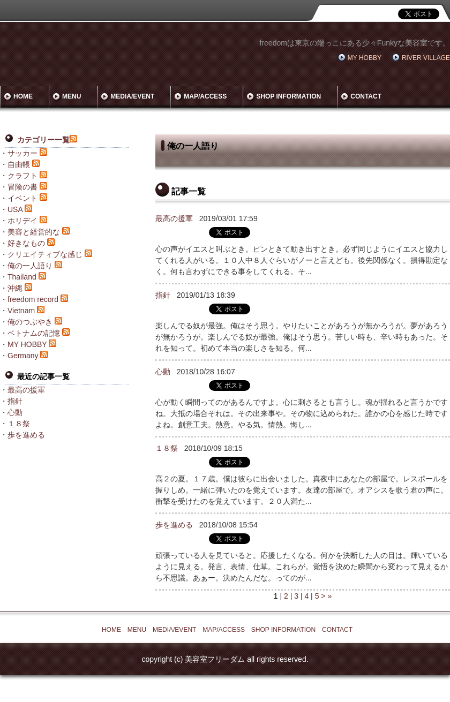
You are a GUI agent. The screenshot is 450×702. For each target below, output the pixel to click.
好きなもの (26, 243)
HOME (23, 96)
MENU (71, 96)
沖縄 (15, 288)
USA (15, 209)
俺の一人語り (30, 265)
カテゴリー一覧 (43, 139)
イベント (23, 198)
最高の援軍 (174, 218)
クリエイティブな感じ (45, 254)
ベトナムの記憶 (34, 333)
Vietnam (21, 310)
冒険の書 (23, 187)
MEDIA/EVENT (132, 96)
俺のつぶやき (30, 322)
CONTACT (365, 96)
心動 (162, 371)
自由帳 (19, 164)
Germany (23, 355)
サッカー (23, 153)
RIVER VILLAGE (426, 58)
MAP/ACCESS (205, 96)
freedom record (33, 299)
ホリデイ (23, 220)
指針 (162, 295)
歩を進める (174, 524)
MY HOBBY (364, 58)
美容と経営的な (34, 232)
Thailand (22, 277)
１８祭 (166, 448)
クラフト (23, 175)
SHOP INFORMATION (288, 96)
